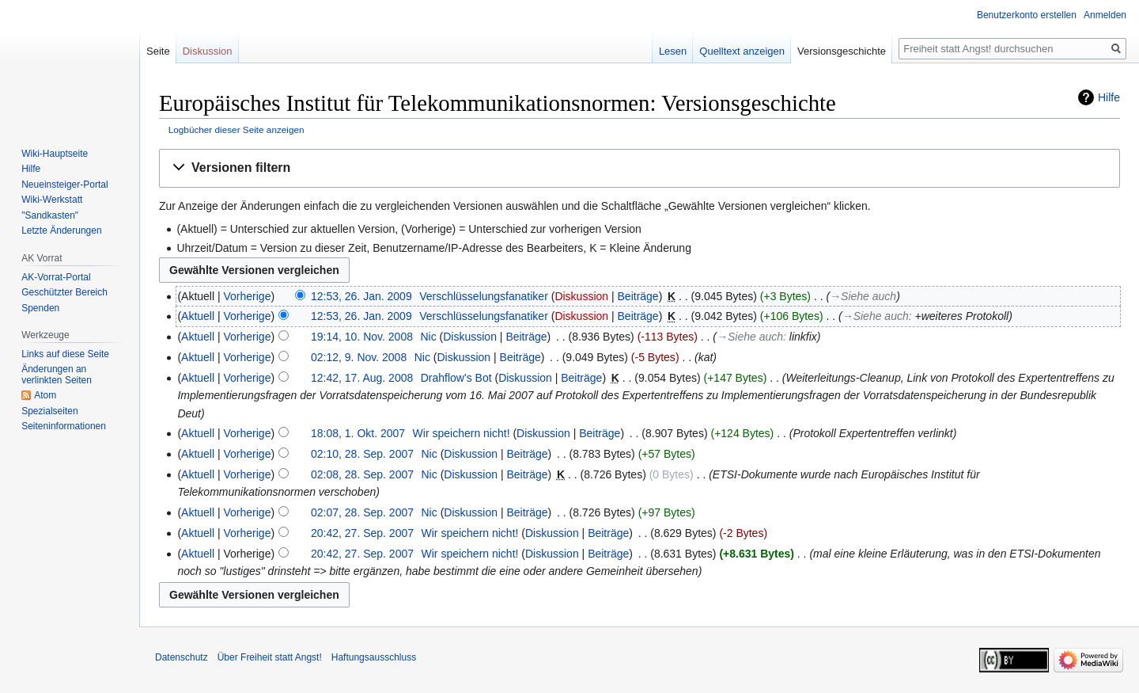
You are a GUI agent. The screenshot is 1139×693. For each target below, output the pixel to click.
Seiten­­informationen (63, 426)
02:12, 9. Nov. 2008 (359, 357)
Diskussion (581, 296)
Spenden (40, 308)
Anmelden (1105, 15)
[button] (639, 168)
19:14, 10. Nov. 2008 (362, 336)
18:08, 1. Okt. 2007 (358, 433)
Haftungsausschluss (373, 657)
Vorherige (247, 296)
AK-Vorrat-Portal (55, 277)
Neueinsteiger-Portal (64, 184)
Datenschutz (181, 657)
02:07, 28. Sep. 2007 (362, 512)
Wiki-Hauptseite (54, 153)
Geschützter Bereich (64, 292)
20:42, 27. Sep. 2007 (362, 533)
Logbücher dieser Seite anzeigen (236, 129)
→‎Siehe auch (863, 296)
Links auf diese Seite (65, 354)
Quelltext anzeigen (742, 51)
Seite (158, 51)
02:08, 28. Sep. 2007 (362, 474)
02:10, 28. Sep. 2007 (362, 453)
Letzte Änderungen (61, 230)
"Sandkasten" (49, 215)
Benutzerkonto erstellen (1027, 15)
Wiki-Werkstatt (51, 199)
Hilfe (1109, 97)
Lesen (673, 51)
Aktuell (197, 316)
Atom (45, 395)
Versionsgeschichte (841, 51)
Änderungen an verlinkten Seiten (56, 375)
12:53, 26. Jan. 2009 (361, 296)
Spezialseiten (49, 411)
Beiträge (638, 296)
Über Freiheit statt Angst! (270, 657)
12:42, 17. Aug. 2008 (362, 377)
